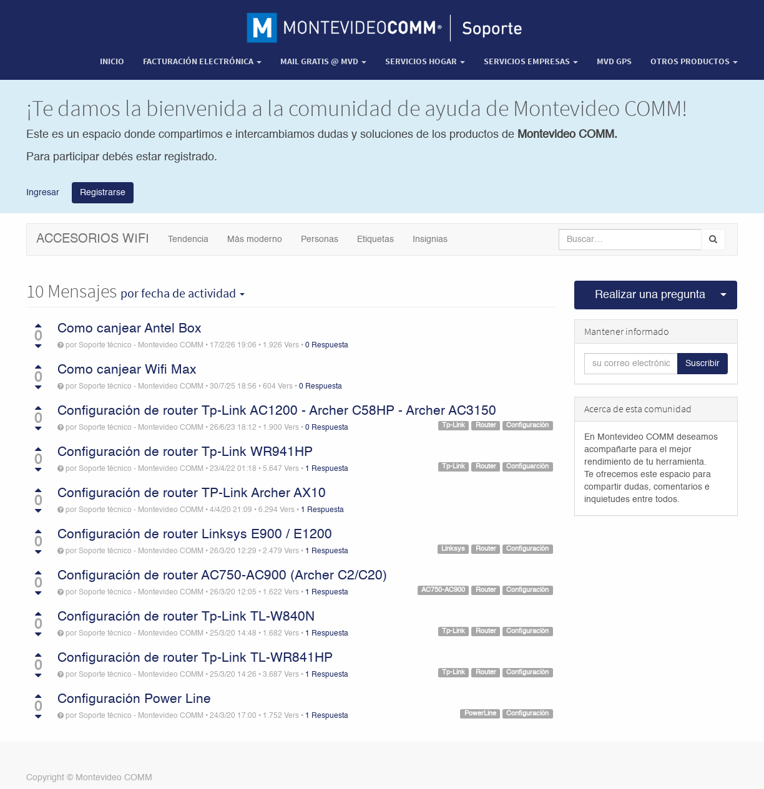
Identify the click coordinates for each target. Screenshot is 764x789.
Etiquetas (375, 239)
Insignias (430, 239)
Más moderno (254, 239)
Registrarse (102, 192)
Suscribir (702, 363)
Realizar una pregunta (650, 295)
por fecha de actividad (182, 293)
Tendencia (188, 239)
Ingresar (42, 192)
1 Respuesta (326, 469)
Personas (319, 239)
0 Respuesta (326, 345)
